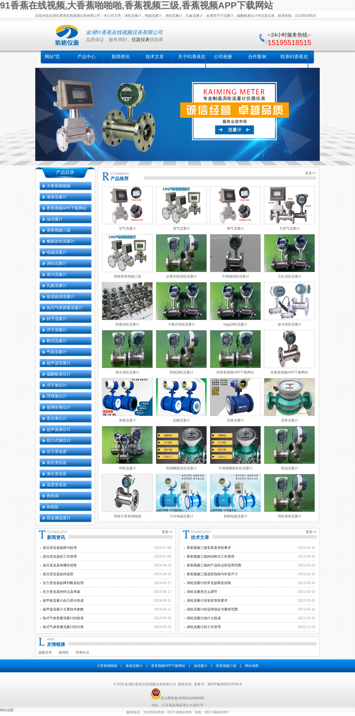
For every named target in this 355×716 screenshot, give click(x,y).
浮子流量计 (57, 329)
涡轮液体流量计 (290, 516)
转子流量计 (57, 318)
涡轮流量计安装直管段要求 (207, 600)
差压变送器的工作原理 (60, 556)
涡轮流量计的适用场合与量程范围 (212, 609)
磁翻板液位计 (59, 374)
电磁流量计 (57, 252)
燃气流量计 (235, 228)
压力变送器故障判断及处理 (63, 583)
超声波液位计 (59, 429)
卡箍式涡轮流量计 (181, 324)
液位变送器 (57, 473)
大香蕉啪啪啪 (59, 186)
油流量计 (55, 219)
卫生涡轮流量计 (290, 276)
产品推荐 (119, 178)
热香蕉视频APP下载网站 (289, 372)
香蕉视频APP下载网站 (66, 208)
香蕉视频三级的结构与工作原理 (210, 556)
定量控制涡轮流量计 (181, 276)
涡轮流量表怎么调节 (202, 592)
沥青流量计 (289, 420)
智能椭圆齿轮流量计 (181, 468)
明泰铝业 (82, 652)
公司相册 (223, 56)
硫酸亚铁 (45, 652)
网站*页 (52, 56)
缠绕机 (64, 652)
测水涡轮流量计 (127, 372)
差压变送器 (57, 462)
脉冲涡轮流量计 (290, 324)
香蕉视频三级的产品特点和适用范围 (214, 565)
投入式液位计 (59, 440)
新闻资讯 (121, 56)
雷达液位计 (57, 418)
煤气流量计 (181, 228)
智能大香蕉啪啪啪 (127, 516)
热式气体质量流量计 (64, 307)
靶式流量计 (57, 341)
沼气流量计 (127, 228)
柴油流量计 (289, 468)
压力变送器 (57, 451)
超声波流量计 (59, 363)
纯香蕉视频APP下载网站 (235, 372)
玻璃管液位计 (59, 407)
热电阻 (53, 507)
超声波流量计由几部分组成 (63, 600)
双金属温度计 (59, 518)
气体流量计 (57, 352)
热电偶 (53, 496)
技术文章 (155, 56)
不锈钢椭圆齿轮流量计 (235, 468)
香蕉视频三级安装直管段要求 (209, 548)
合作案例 (257, 56)
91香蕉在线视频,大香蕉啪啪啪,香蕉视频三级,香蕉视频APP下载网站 (136, 5)
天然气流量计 (289, 228)
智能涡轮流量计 (181, 372)
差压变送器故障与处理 (60, 548)
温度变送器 (57, 484)
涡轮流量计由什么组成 (204, 618)
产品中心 (86, 56)
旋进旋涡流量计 (61, 296)
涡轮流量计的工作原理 (204, 627)
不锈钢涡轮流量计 (235, 276)
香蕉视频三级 (59, 230)
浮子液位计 (57, 385)
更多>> (310, 173)
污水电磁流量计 (181, 516)
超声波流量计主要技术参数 (63, 609)
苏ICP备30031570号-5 (225, 684)
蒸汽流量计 (57, 274)
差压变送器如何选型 (58, 574)
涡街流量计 (57, 263)
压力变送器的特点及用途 (61, 592)
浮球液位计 (57, 396)
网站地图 (252, 666)
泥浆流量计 (235, 420)
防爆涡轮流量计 (127, 324)
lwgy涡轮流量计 (235, 324)
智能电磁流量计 (235, 516)
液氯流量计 (127, 420)
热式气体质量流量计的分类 (63, 627)
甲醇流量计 (127, 468)
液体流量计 (57, 197)
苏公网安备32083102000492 (182, 698)
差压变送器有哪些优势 (60, 565)
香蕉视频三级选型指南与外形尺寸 (212, 574)
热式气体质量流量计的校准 (63, 618)
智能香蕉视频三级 (127, 276)
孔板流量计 (57, 285)
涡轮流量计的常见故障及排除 (209, 583)
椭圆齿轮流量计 (61, 241)
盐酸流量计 (181, 420)
